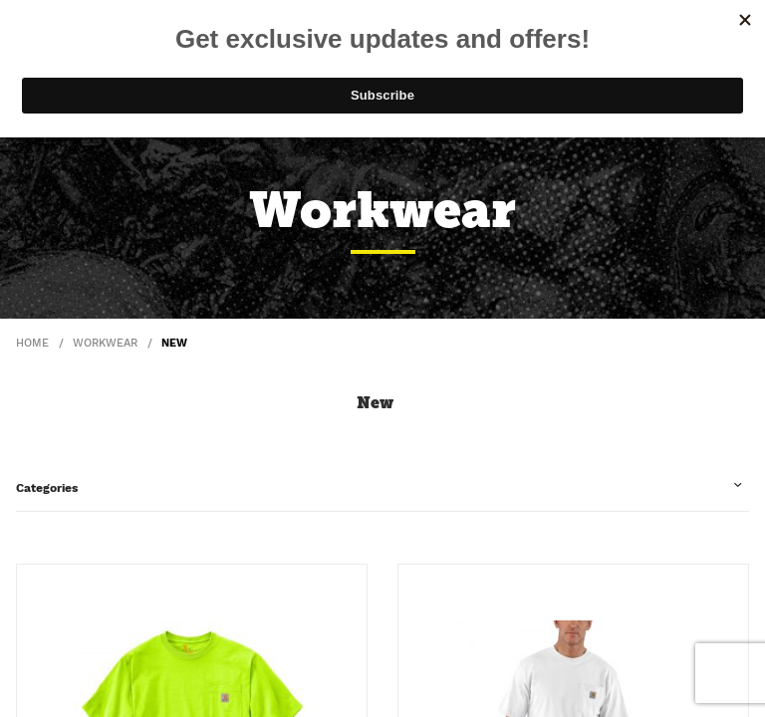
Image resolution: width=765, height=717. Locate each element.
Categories (47, 488)
